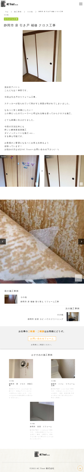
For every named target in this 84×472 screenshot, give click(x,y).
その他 (30, 12)
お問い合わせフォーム (42, 338)
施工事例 (17, 12)
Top (6, 12)
